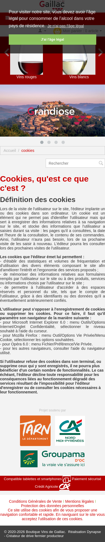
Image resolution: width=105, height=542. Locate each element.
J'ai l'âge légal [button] (52, 39)
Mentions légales (79, 501)
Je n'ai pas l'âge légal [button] (66, 26)
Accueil (10, 150)
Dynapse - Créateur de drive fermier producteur (52, 534)
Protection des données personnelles (52, 506)
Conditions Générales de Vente (35, 501)
